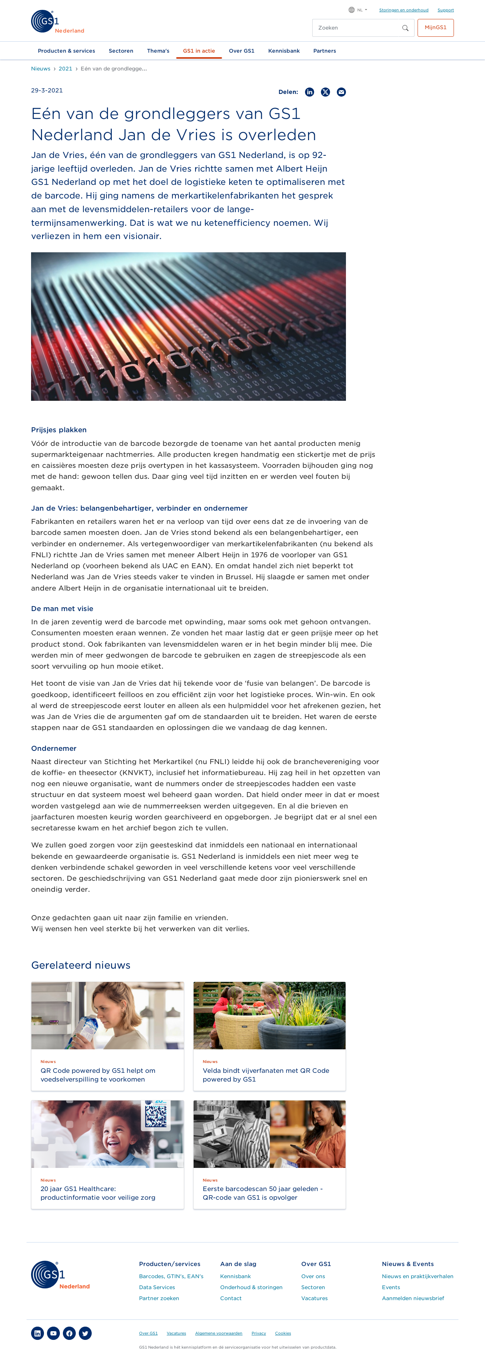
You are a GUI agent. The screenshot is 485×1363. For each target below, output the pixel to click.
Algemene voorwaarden (218, 1333)
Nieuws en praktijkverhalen (418, 1276)
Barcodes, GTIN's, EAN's (171, 1276)
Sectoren (121, 51)
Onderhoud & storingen (251, 1287)
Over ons (313, 1276)
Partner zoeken (159, 1298)
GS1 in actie (199, 51)
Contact (231, 1298)
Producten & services (66, 51)
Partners (324, 51)
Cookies (283, 1333)
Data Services (157, 1287)
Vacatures (314, 1298)
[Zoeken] (355, 28)
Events (391, 1287)
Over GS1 (242, 51)
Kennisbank (284, 51)
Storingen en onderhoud (404, 10)
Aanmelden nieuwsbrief (413, 1298)
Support (446, 10)
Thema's (158, 51)
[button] (358, 9)
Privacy (259, 1333)
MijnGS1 (436, 27)
